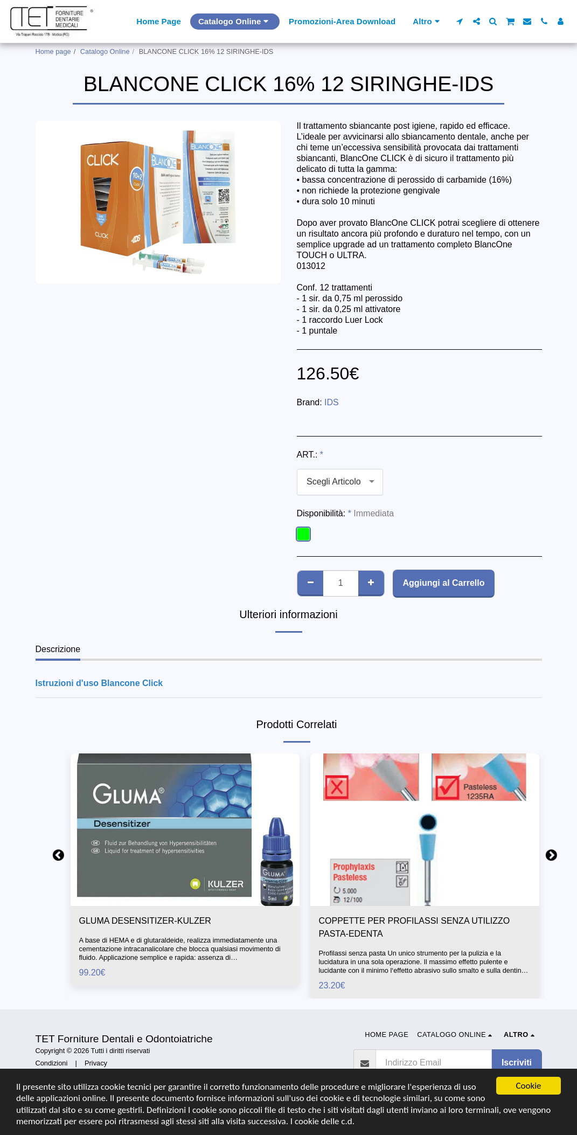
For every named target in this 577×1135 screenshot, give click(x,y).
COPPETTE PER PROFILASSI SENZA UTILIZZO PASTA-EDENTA (414, 927)
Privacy (96, 1063)
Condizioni (52, 1063)
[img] (185, 829)
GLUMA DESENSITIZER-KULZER (145, 920)
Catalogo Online (105, 51)
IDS (331, 402)
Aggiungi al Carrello (443, 582)
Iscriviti (517, 1062)
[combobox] (340, 482)
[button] (460, 21)
